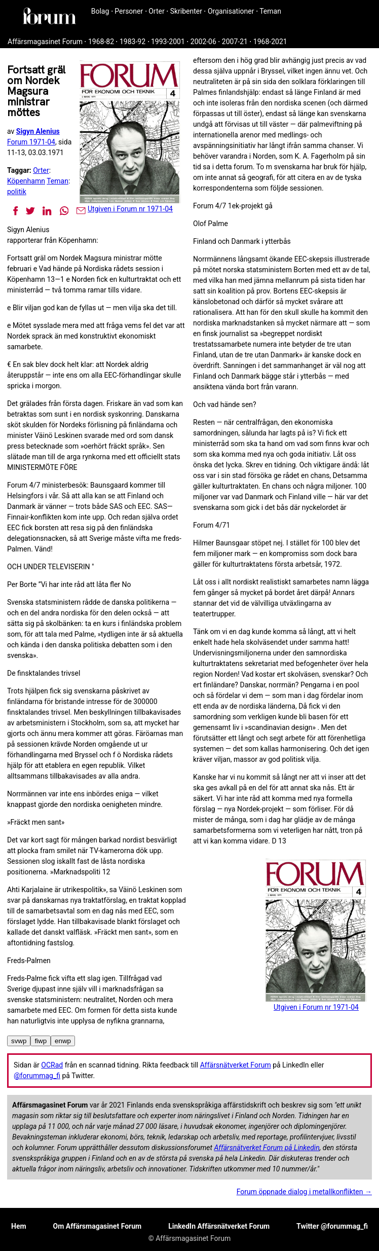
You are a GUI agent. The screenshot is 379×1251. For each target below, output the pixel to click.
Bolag (100, 11)
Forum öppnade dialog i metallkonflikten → (304, 1192)
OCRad (52, 1065)
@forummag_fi (37, 1076)
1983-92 (132, 42)
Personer (129, 11)
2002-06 (203, 42)
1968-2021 (270, 42)
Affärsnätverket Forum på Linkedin (266, 1148)
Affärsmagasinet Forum (45, 42)
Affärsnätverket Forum (235, 1065)
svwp (18, 1041)
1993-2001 (168, 42)
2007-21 (235, 42)
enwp (63, 1041)
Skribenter (186, 11)
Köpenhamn (26, 181)
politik (16, 192)
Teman (270, 11)
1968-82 (101, 42)
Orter (156, 11)
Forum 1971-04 (31, 142)
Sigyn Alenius (38, 131)
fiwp (40, 1041)
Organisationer (231, 11)
